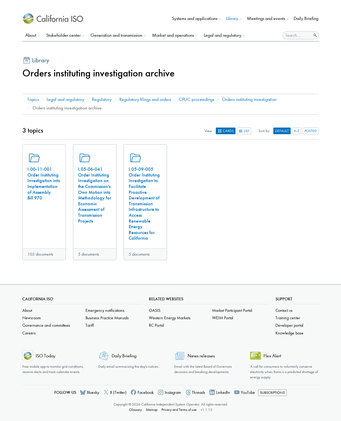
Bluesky (93, 392)
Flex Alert (272, 356)
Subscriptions (272, 392)
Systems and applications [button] (194, 18)
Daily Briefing (306, 18)
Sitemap (151, 409)
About (27, 310)
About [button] (30, 35)
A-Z (296, 131)
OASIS (154, 310)
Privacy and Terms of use (179, 409)
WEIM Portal (222, 317)
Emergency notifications (105, 310)
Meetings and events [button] (266, 18)
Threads (198, 392)
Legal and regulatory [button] (222, 35)
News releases (201, 356)
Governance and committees (46, 325)
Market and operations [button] (173, 35)
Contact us (284, 310)
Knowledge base (289, 333)
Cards (226, 131)
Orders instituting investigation (249, 99)
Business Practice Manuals (107, 317)
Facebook (145, 392)
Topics (33, 99)
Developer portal (289, 325)
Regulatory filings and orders (145, 99)
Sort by (264, 130)
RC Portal (156, 325)
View (208, 130)
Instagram (173, 392)
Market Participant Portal (232, 310)
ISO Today (45, 356)
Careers (29, 333)
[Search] (297, 35)
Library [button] (232, 18)
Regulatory (102, 99)
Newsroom (31, 317)
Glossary (135, 409)
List (244, 131)
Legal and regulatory (65, 99)
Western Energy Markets (169, 317)
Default (282, 131)
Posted (311, 131)
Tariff (90, 325)
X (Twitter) (118, 392)
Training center (287, 317)
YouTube (248, 392)
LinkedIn (223, 392)
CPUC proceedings (196, 99)
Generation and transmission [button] (116, 35)
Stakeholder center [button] (63, 35)
